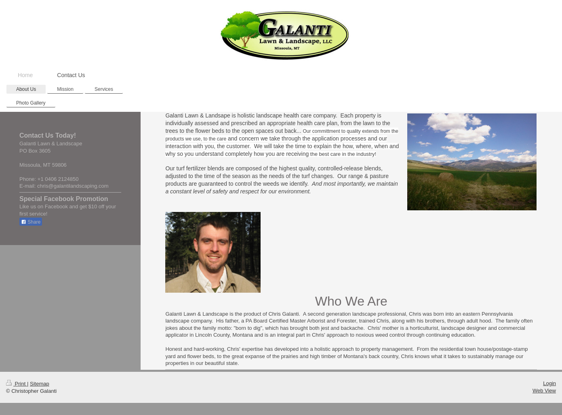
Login (549, 383)
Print (16, 384)
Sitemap (39, 384)
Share (30, 222)
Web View (544, 391)
